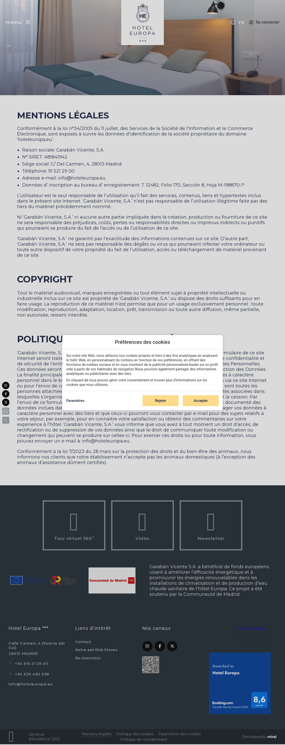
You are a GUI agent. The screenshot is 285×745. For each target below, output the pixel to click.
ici (86, 380)
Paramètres (75, 401)
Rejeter (160, 401)
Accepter (201, 401)
